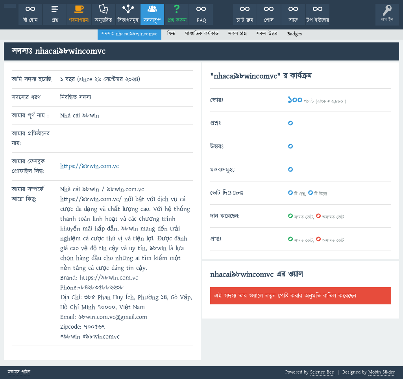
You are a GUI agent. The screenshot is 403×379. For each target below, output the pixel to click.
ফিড (171, 33)
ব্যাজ (293, 20)
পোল (269, 20)
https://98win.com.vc (89, 166)
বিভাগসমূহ (128, 20)
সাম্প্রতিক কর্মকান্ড (201, 33)
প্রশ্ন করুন (177, 20)
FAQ (201, 20)
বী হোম (30, 20)
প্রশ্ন (55, 20)
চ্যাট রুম (245, 20)
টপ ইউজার (318, 20)
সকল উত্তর (267, 33)
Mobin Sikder (381, 372)
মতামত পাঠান (19, 372)
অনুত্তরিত (103, 20)
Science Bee (322, 372)
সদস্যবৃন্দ (152, 20)
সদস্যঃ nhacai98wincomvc (129, 33)
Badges (294, 33)
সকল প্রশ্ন (237, 33)
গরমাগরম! (79, 20)
